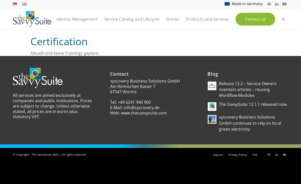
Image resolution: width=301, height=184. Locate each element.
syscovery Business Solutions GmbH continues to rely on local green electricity (250, 123)
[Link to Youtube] (284, 4)
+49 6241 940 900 (134, 102)
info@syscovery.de (141, 107)
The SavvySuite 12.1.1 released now (253, 104)
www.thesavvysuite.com (144, 113)
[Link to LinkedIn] (276, 4)
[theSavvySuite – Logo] (32, 19)
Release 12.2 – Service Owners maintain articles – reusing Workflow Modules (247, 89)
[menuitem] (16, 4)
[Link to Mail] (269, 4)
